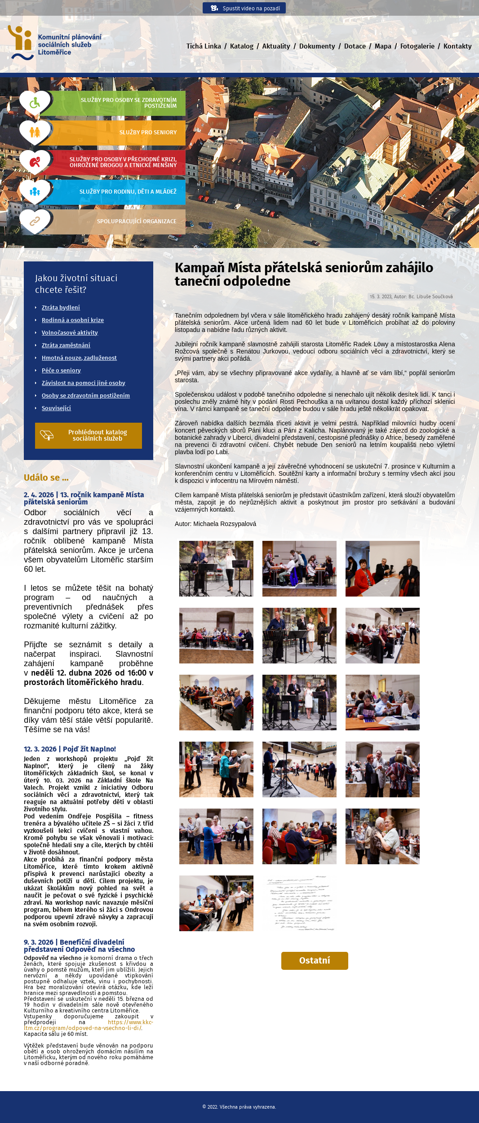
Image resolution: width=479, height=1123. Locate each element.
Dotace (355, 46)
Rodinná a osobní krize (73, 320)
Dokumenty (317, 46)
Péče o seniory (61, 371)
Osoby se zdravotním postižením (86, 396)
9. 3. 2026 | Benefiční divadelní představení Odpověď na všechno (79, 946)
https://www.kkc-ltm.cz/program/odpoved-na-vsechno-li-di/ (88, 1025)
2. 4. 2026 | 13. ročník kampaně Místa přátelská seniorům (84, 498)
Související (56, 408)
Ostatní (314, 960)
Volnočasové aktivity (70, 333)
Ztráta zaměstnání (66, 346)
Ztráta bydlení (61, 308)
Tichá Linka (203, 46)
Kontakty (458, 46)
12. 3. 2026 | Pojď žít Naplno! (70, 749)
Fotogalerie (417, 46)
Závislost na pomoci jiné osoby (83, 383)
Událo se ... (46, 477)
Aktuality (276, 46)
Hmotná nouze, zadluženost (79, 358)
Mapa (383, 46)
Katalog (241, 46)
